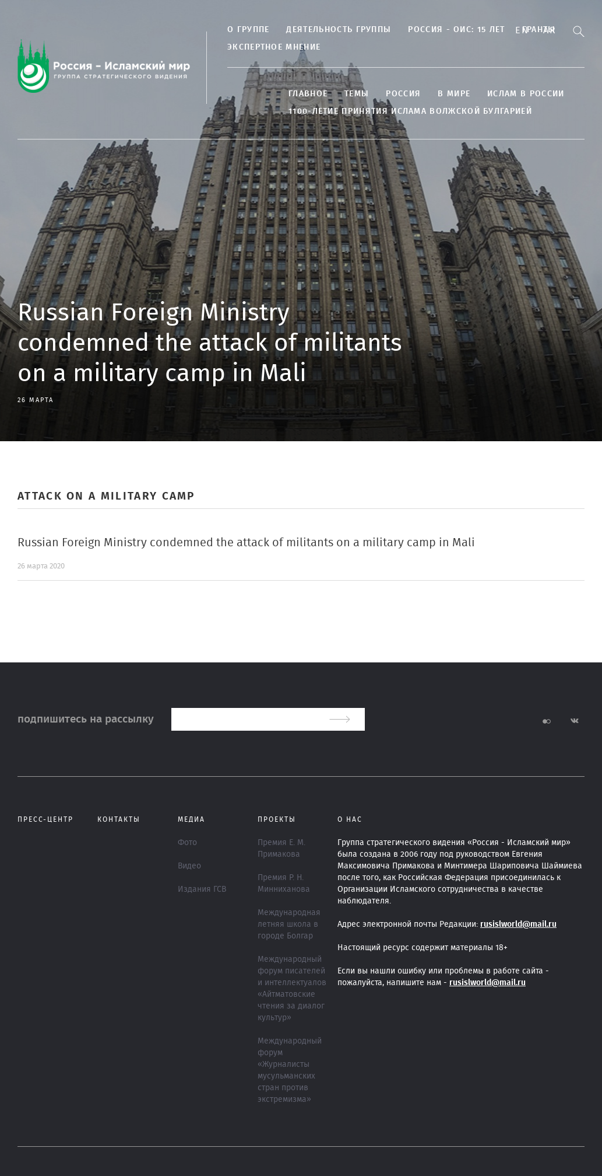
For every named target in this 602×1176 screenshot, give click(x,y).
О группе (248, 30)
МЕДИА (191, 819)
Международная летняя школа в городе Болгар (289, 924)
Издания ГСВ (202, 889)
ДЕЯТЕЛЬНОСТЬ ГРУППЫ (338, 30)
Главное (308, 94)
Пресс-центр (45, 819)
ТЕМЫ (356, 94)
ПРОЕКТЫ (277, 819)
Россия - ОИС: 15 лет (456, 30)
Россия (403, 94)
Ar (549, 30)
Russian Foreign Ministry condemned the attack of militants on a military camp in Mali (246, 543)
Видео (189, 866)
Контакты (118, 819)
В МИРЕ (454, 94)
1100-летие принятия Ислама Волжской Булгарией (410, 111)
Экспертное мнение (274, 47)
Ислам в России (525, 94)
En (522, 30)
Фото (187, 843)
